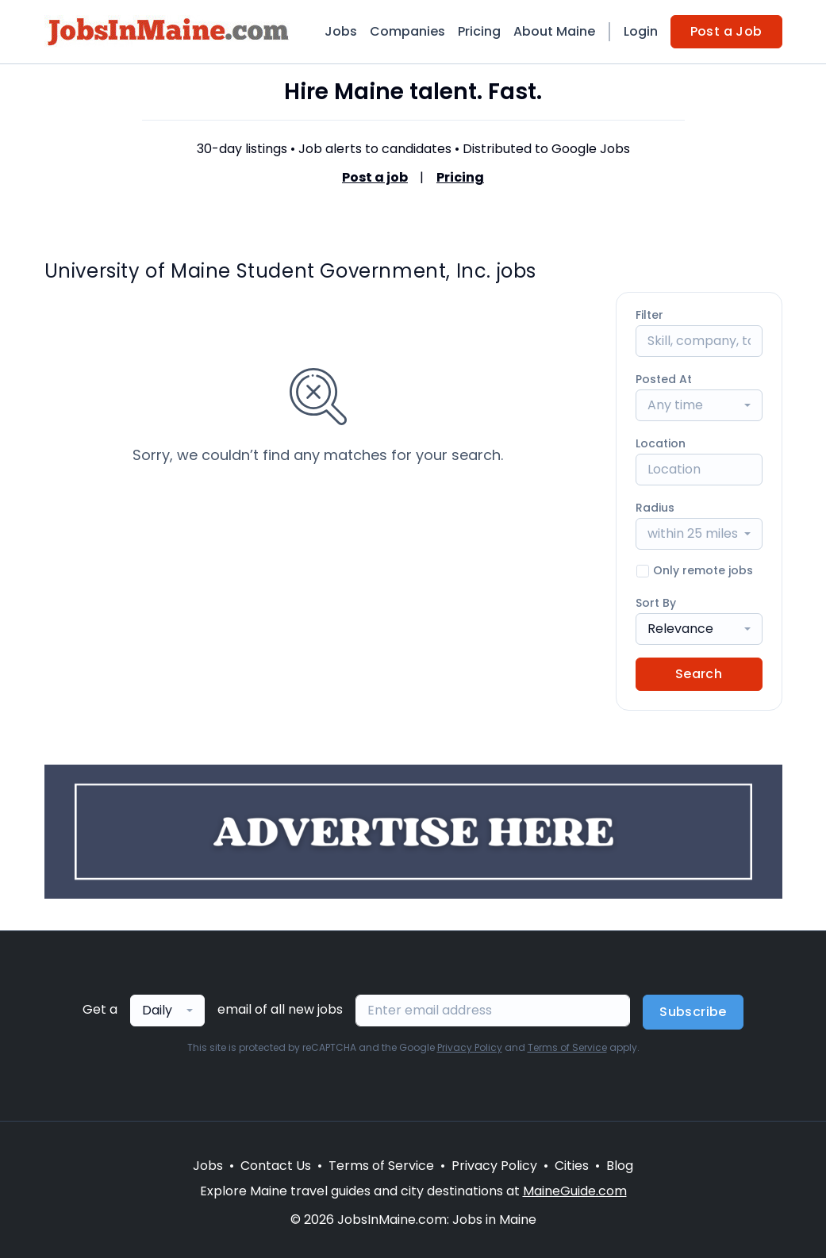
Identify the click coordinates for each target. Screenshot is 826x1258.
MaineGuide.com (575, 1191)
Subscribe (693, 1012)
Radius (655, 508)
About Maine (554, 31)
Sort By (656, 603)
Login (641, 31)
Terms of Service (567, 1047)
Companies (407, 31)
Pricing (479, 31)
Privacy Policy (469, 1047)
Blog (619, 1165)
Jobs (341, 31)
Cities (572, 1165)
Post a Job (726, 31)
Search (698, 674)
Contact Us (275, 1165)
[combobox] (699, 405)
